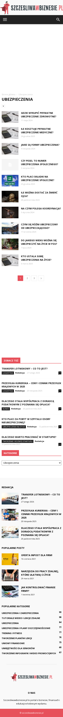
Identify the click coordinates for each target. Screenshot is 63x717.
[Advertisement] (31, 57)
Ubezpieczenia (10, 623)
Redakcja (20, 372)
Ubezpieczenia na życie (14, 426)
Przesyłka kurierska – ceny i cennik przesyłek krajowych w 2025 (41, 514)
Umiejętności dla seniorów (18, 648)
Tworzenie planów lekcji (17, 638)
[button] (58, 19)
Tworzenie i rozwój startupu (17, 441)
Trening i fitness (12, 633)
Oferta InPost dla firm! (36, 555)
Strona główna (8, 94)
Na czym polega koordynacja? (41, 208)
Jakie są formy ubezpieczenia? (40, 144)
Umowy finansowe (13, 643)
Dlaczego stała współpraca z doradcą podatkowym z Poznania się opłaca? (28, 402)
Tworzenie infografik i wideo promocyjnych (29, 653)
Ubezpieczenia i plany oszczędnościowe (26, 628)
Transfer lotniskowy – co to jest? (25, 368)
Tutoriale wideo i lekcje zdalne (21, 618)
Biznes (6, 409)
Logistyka (8, 373)
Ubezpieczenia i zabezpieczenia (20, 613)
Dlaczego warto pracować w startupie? (29, 437)
